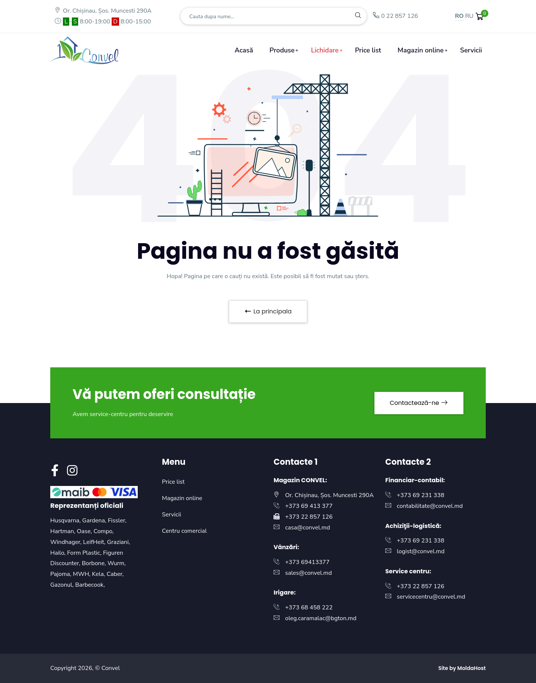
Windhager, (66, 542)
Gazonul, (62, 585)
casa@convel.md (307, 527)
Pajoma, (61, 574)
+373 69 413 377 (309, 506)
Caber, (115, 574)
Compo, (103, 531)
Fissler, (117, 520)
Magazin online (421, 50)
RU (469, 16)
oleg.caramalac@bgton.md (321, 618)
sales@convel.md (308, 573)
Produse (281, 50)
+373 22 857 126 (309, 517)
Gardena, (95, 520)
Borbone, (95, 563)
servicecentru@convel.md (431, 597)
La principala (267, 311)
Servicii (471, 50)
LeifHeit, (95, 542)
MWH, (82, 574)
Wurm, (117, 563)
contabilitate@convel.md (430, 506)
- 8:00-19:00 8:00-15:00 (102, 21)
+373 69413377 (307, 562)
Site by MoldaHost (462, 668)
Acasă (243, 50)
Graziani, (118, 542)
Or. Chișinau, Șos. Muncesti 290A (102, 11)
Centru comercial (184, 531)
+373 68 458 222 (309, 607)
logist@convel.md (420, 551)
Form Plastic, (85, 553)
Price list (368, 50)
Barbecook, (90, 585)
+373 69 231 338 (420, 495)
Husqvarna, (66, 520)
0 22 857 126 (395, 16)
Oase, (85, 531)
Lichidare (325, 50)
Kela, (99, 574)
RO (459, 16)
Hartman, (63, 531)
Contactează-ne (419, 403)
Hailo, (58, 553)
